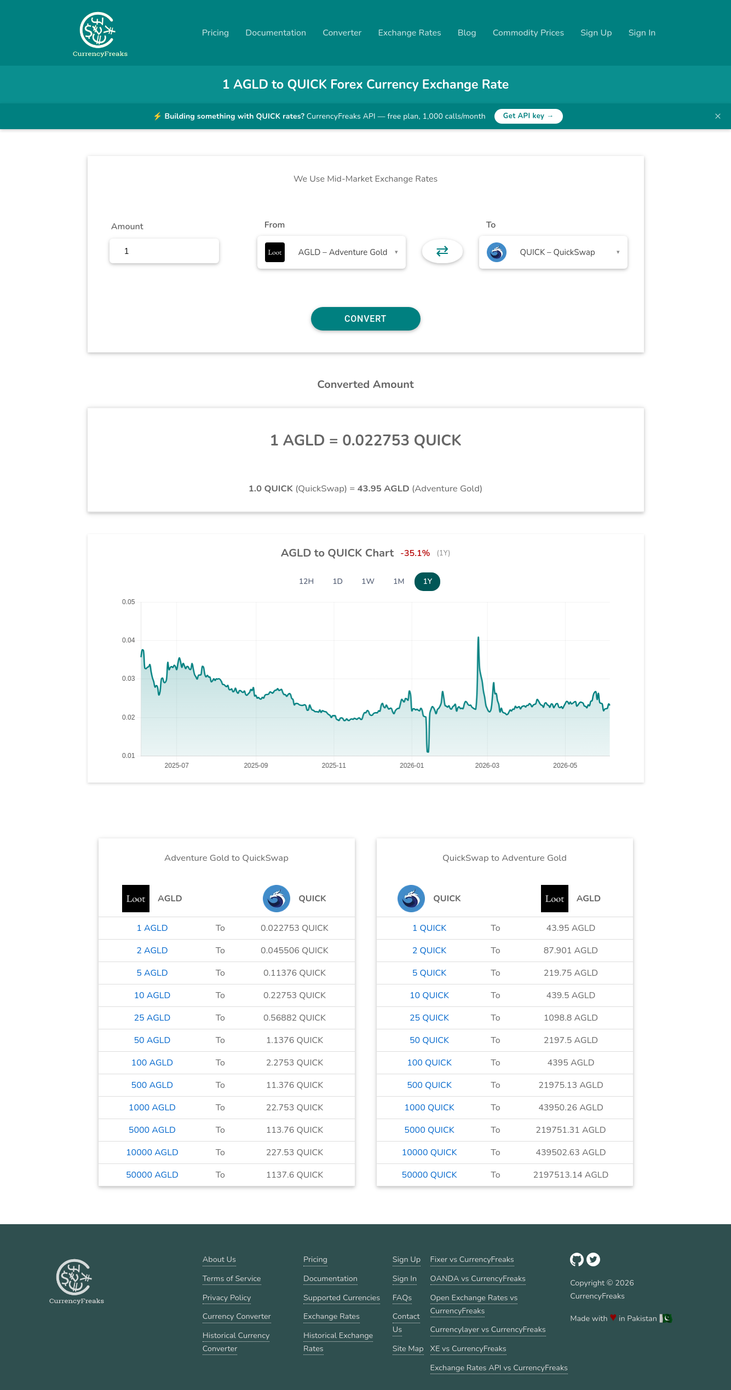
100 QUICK (429, 1063)
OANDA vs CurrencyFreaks (478, 1278)
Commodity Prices (528, 33)
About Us (219, 1259)
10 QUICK (429, 995)
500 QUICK (429, 1085)
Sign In (642, 33)
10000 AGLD (152, 1152)
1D (337, 581)
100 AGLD (152, 1063)
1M (398, 581)
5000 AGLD (152, 1130)
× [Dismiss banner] (718, 116)
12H (306, 581)
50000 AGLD (152, 1175)
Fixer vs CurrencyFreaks (472, 1259)
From (274, 225)
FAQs (402, 1297)
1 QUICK (429, 928)
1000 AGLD (152, 1108)
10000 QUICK (429, 1152)
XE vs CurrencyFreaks (468, 1348)
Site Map (408, 1348)
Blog (467, 33)
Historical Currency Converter (236, 1342)
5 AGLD (152, 973)
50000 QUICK (429, 1175)
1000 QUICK (429, 1108)
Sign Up (596, 33)
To (491, 225)
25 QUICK (429, 1018)
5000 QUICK (429, 1130)
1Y (427, 581)
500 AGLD (152, 1085)
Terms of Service (232, 1278)
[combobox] (331, 252)
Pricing (215, 33)
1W (368, 581)
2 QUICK (429, 951)
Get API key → (528, 116)
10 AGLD (152, 995)
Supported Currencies (341, 1297)
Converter (342, 33)
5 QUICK (429, 973)
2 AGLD (152, 951)
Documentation (275, 33)
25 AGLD (152, 1018)
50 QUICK (429, 1040)
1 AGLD (152, 928)
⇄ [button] (442, 251)
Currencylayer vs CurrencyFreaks (488, 1329)
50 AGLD (152, 1040)
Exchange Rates (409, 33)
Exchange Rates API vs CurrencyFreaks (499, 1367)
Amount (127, 227)
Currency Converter (237, 1316)
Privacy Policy (227, 1297)
